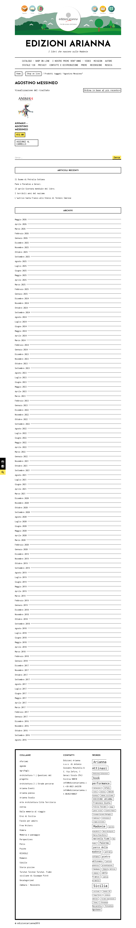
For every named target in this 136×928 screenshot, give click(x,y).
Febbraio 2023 (22, 401)
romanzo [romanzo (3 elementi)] (95, 873)
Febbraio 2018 (22, 656)
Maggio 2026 (21, 219)
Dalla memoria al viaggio (32, 811)
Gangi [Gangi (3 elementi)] (111, 807)
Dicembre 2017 (22, 665)
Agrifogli (24, 771)
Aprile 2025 (21, 280)
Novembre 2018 (22, 614)
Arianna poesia (27, 793)
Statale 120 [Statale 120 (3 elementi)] (106, 891)
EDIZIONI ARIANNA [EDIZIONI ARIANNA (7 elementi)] (102, 799)
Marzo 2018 (20, 651)
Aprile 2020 (21, 535)
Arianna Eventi (27, 788)
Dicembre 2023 (22, 354)
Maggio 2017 (21, 698)
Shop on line (33, 73)
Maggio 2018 (21, 642)
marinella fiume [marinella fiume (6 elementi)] (101, 838)
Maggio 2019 (21, 586)
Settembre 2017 (22, 679)
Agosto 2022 (21, 428)
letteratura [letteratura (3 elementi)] (105, 818)
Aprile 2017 (21, 703)
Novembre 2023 (22, 359)
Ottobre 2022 (21, 419)
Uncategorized (26, 880)
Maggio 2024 (21, 331)
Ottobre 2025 (21, 252)
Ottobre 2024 (21, 308)
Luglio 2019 (21, 577)
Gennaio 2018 (21, 661)
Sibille (23, 862)
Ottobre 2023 (21, 363)
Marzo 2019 (20, 596)
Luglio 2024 (21, 322)
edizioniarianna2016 (28, 923)
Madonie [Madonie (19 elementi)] (99, 826)
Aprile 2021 (21, 489)
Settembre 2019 (22, 568)
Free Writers (26, 825)
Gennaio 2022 (21, 456)
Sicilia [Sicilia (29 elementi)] (100, 886)
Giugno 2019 (21, 582)
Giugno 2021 (21, 484)
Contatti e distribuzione (64, 65)
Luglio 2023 (21, 377)
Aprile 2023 (21, 391)
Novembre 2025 (22, 247)
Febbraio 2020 (22, 545)
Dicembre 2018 (22, 610)
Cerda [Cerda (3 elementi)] (95, 791)
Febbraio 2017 (22, 712)
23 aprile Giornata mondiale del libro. (35, 189)
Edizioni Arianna (68, 44)
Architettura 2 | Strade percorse (37, 784)
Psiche (23, 849)
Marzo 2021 (20, 493)
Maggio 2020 (21, 531)
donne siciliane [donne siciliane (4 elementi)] (107, 795)
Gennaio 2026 (21, 238)
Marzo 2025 (20, 284)
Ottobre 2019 (21, 563)
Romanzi (23, 858)
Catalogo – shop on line (36, 61)
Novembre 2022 (22, 414)
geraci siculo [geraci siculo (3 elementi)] (97, 810)
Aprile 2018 (21, 647)
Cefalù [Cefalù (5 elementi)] (107, 788)
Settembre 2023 (22, 368)
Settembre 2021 (22, 470)
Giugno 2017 (21, 693)
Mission (98, 61)
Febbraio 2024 (22, 345)
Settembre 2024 (22, 312)
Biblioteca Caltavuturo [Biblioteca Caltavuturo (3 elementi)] (100, 773)
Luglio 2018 (21, 633)
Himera (23, 830)
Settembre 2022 (22, 424)
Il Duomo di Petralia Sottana (30, 179)
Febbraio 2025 (22, 289)
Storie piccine (27, 867)
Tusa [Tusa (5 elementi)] (95, 902)
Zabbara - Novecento (30, 885)
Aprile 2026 (21, 224)
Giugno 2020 (21, 526)
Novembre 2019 (22, 559)
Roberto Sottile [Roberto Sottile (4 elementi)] (109, 869)
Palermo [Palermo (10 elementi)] (104, 842)
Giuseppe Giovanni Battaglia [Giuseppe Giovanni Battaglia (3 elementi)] (102, 814)
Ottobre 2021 (21, 466)
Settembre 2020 (22, 512)
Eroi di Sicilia (28, 816)
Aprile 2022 (21, 447)
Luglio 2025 (21, 266)
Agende (23, 766)
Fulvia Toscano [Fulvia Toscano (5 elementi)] (99, 807)
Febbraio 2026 (22, 233)
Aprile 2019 (21, 591)
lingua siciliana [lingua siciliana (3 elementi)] (98, 821)
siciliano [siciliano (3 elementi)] (96, 891)
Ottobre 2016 (21, 730)
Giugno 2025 (21, 270)
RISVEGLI (24, 853)
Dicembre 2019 (22, 554)
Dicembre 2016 (22, 721)
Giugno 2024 (21, 326)
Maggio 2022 (21, 442)
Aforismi (24, 761)
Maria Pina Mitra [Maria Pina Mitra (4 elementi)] (99, 835)
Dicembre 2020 (22, 498)
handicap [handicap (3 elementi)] (96, 818)
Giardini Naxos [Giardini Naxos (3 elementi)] (110, 810)
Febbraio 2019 (22, 600)
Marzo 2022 (20, 452)
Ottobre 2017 (21, 675)
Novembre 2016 (22, 726)
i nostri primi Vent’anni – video (71, 61)
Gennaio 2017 (21, 716)
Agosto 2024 (21, 317)
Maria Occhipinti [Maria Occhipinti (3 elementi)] (108, 831)
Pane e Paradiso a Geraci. (28, 184)
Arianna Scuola (27, 797)
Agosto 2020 (21, 517)
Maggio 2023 (21, 387)
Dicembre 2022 (22, 410)
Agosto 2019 (21, 572)
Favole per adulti (29, 821)
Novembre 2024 (22, 303)
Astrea (23, 807)
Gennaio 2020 (21, 549)
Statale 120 (28, 65)
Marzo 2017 (20, 707)
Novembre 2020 (22, 503)
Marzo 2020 (20, 540)
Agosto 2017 (21, 684)
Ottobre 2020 (21, 507)
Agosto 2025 (21, 261)
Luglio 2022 (21, 433)
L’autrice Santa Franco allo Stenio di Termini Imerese (43, 198)
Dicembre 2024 (22, 298)
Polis (22, 844)
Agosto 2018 (21, 628)
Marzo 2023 (20, 396)
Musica (108, 65)
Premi (84, 65)
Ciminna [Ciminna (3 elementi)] (102, 791)
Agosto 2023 (21, 373)
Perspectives (26, 839)
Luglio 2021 (21, 480)
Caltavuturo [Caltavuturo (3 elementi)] (97, 788)
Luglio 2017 (21, 689)
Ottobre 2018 (21, 619)
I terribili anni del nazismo (30, 193)
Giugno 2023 (21, 382)
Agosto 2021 (21, 475)
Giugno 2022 (21, 438)
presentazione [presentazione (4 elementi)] (107, 865)
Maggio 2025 (21, 275)
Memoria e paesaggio (30, 835)
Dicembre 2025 (22, 243)
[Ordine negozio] (102, 90)
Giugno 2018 (21, 637)
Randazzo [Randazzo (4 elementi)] (96, 869)
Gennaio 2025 (21, 294)
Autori (108, 61)
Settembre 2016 (22, 735)
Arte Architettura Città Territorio (38, 802)
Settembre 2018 (22, 624)
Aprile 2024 (21, 336)
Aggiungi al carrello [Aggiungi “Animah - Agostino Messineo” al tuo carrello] (23, 142)
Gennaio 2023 (21, 405)
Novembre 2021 (22, 461)
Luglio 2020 (21, 521)
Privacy (42, 65)
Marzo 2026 (20, 229)
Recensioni (96, 65)
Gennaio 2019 (21, 605)
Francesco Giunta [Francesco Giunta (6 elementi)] (101, 803)
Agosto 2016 (21, 740)
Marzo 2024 (20, 340)
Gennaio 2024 (21, 349)
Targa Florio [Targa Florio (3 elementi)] (97, 895)
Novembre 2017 (22, 670)
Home (18, 73)
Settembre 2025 (22, 257)
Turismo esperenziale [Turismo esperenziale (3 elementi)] (107, 898)
